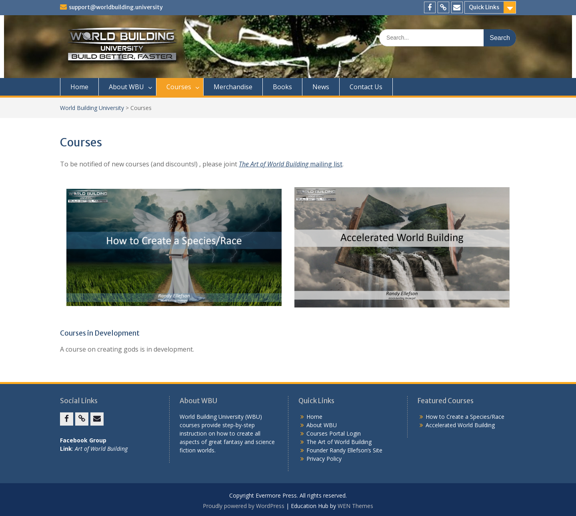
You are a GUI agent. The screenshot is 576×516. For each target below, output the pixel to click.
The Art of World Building (339, 442)
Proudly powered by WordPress (243, 506)
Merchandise (233, 86)
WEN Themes (355, 506)
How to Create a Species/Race (465, 416)
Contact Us (366, 86)
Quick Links (484, 7)
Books (282, 86)
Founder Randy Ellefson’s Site (344, 450)
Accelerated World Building (460, 425)
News (320, 86)
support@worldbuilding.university (116, 7)
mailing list (290, 164)
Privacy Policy (324, 458)
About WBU (126, 86)
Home (79, 86)
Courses (178, 86)
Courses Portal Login (333, 433)
